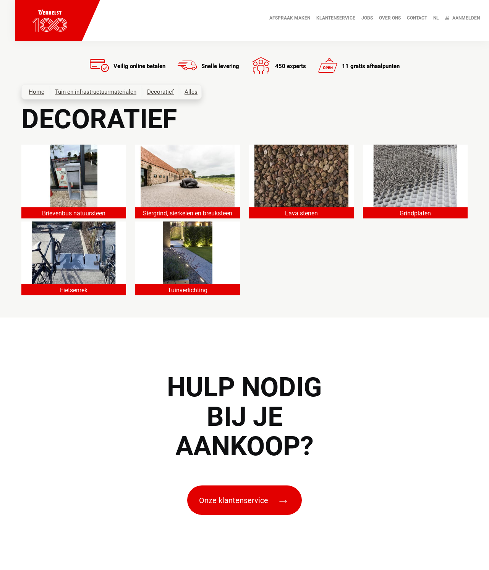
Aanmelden (462, 18)
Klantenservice (335, 18)
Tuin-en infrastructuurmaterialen (95, 91)
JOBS (367, 18)
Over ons (390, 18)
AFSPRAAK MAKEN (289, 18)
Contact (417, 18)
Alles (191, 91)
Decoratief (160, 91)
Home (36, 91)
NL (436, 18)
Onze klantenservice (243, 500)
